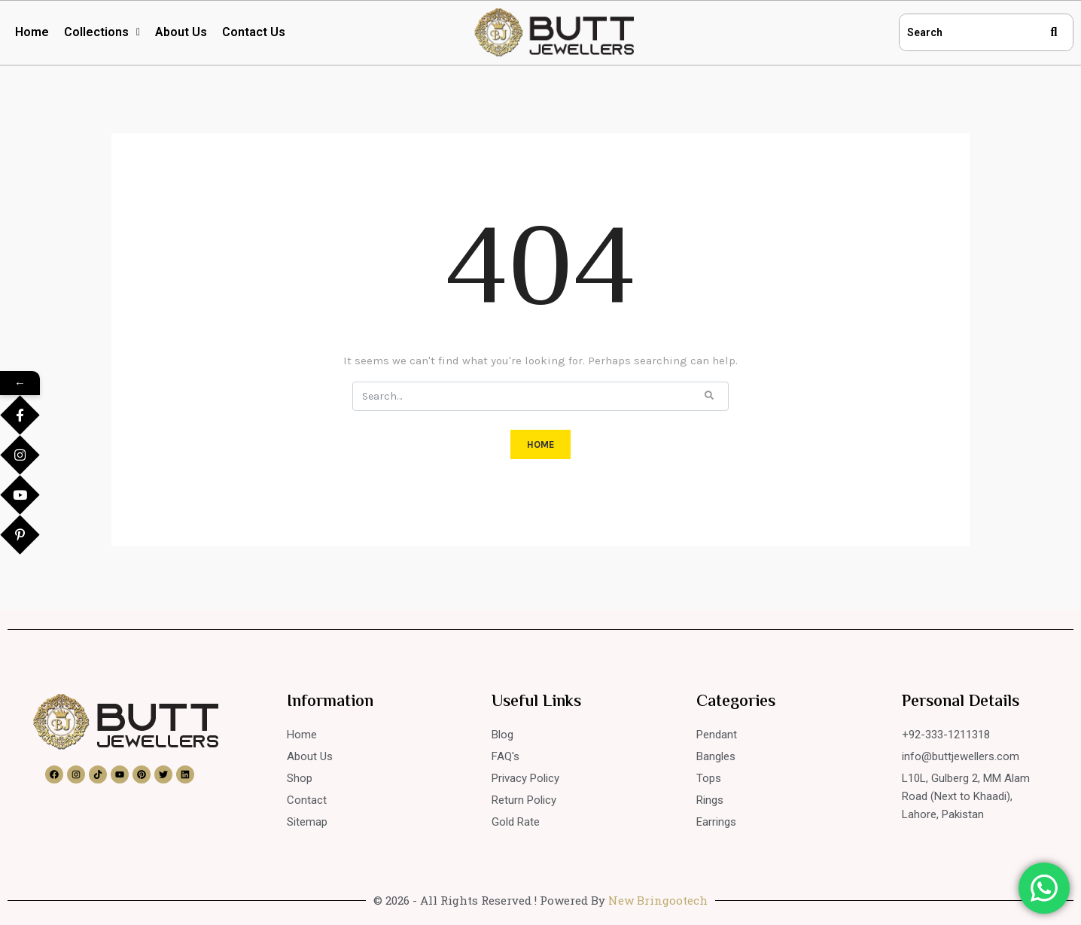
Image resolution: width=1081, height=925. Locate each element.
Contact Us (253, 32)
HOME (540, 444)
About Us (181, 32)
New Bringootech (658, 900)
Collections (102, 32)
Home (32, 32)
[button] (102, 32)
